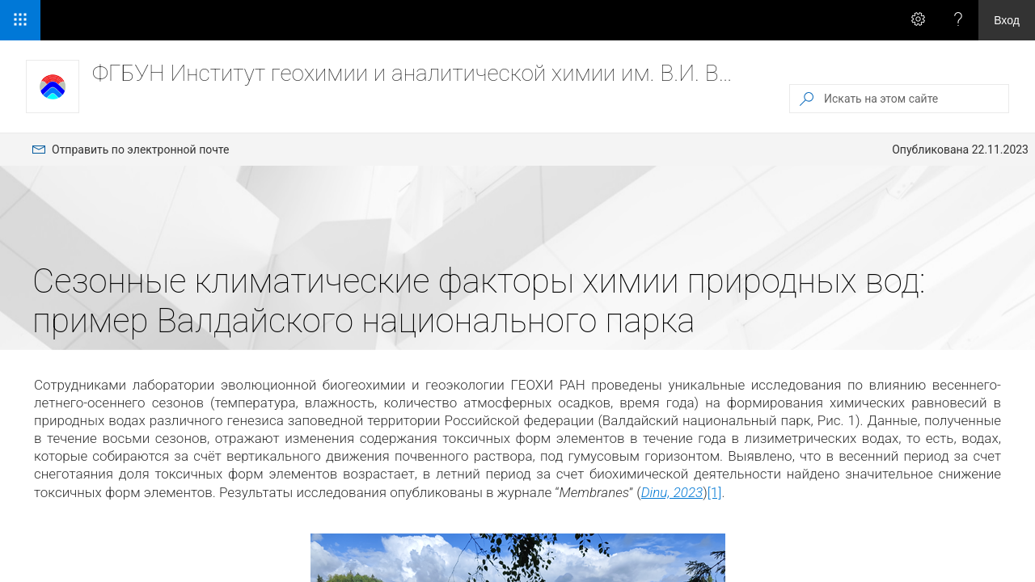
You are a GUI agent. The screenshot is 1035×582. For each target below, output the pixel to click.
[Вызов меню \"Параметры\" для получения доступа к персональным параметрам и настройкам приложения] (918, 20)
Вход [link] (1007, 20)
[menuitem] (130, 149)
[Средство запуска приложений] (20, 20)
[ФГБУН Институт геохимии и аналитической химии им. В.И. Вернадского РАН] (52, 86)
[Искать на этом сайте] (915, 98)
